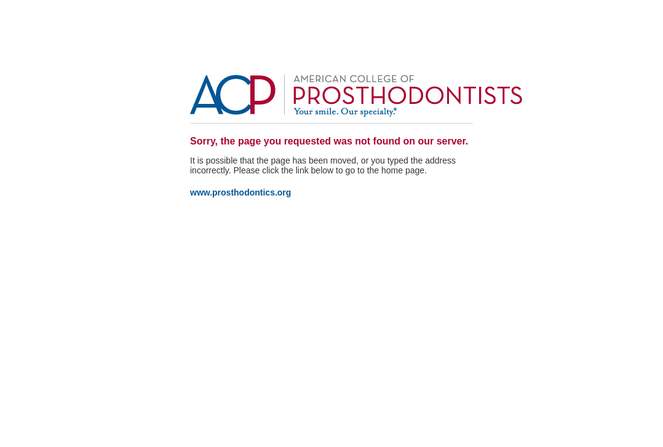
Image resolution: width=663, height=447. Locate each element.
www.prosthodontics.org (240, 192)
